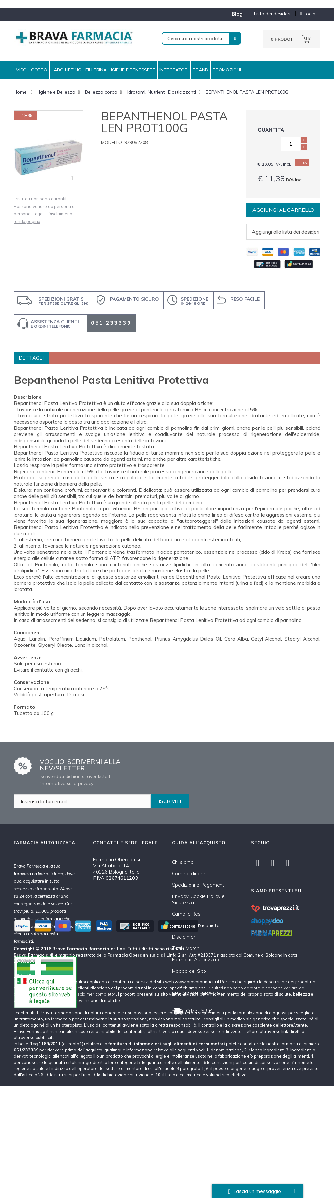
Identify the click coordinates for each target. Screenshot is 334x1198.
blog (237, 14)
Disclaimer (183, 937)
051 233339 (111, 322)
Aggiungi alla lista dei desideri (285, 231)
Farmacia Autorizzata (196, 960)
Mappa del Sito (189, 971)
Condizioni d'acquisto (196, 925)
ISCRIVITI (170, 801)
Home (20, 92)
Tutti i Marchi (186, 948)
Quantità (271, 130)
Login (307, 13)
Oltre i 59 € (199, 1010)
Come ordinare (188, 873)
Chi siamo (183, 862)
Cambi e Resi (187, 914)
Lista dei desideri (268, 13)
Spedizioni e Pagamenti (198, 885)
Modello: (112, 142)
